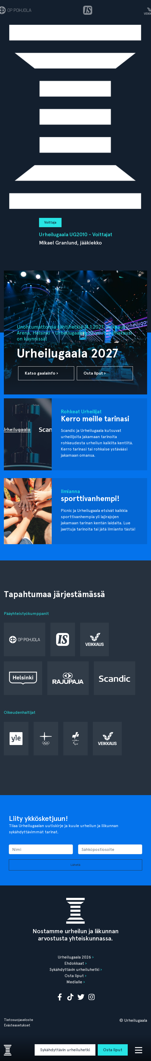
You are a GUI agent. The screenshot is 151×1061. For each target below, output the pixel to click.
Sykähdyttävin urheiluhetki (65, 1049)
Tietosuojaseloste (18, 1020)
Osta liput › (95, 373)
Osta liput (112, 1049)
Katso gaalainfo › (41, 373)
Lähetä (75, 865)
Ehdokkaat (74, 963)
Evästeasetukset (17, 1025)
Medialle (74, 981)
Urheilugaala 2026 (74, 957)
